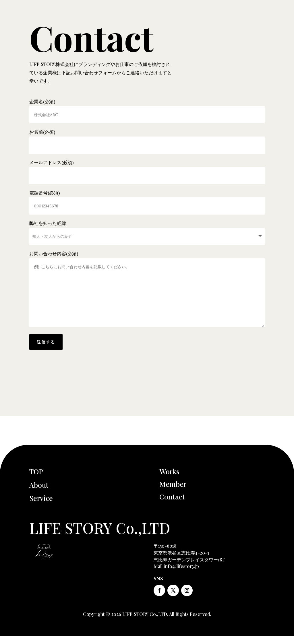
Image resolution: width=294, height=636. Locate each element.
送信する (46, 342)
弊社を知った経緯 (146, 229)
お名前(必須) (146, 138)
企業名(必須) (146, 108)
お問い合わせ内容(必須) (146, 289)
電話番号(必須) (146, 199)
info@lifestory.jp (181, 566)
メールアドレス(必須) (146, 169)
